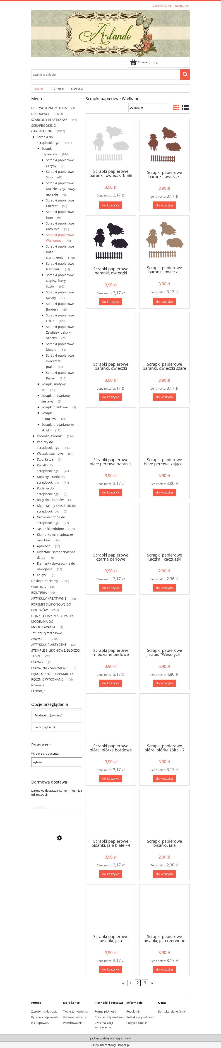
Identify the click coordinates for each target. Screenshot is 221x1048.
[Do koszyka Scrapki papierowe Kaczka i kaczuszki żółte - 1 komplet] (164, 588)
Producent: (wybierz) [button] (48, 715)
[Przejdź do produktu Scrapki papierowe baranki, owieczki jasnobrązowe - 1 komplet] (164, 240)
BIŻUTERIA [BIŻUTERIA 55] (39, 592)
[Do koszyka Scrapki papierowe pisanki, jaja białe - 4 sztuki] (110, 874)
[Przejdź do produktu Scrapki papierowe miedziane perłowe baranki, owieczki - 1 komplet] (111, 622)
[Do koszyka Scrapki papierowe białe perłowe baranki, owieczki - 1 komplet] (110, 492)
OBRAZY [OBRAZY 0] (37, 662)
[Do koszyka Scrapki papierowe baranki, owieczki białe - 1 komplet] (110, 205)
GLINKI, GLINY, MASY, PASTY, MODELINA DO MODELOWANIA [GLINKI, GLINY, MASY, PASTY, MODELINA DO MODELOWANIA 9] (52, 621)
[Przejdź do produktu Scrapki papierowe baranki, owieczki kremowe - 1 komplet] (111, 336)
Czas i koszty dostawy (109, 1017)
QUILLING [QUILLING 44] (38, 587)
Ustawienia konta (74, 1017)
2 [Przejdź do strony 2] (138, 982)
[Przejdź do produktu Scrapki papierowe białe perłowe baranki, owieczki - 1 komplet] (111, 432)
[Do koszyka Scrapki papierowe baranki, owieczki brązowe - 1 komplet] (164, 205)
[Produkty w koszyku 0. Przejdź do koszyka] (144, 62)
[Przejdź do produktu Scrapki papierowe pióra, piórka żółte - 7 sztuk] (164, 718)
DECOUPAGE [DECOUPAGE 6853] (40, 114)
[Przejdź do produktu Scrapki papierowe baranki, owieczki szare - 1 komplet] (164, 336)
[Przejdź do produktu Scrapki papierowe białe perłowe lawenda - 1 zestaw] (56, 859)
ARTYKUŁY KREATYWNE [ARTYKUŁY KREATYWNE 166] (48, 598)
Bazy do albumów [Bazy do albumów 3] (50, 500)
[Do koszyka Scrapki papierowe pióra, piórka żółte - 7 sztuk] (164, 778)
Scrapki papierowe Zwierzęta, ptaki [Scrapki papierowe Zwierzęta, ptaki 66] (60, 361)
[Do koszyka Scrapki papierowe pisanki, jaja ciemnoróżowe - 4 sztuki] (110, 969)
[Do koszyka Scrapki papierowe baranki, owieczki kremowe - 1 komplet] (110, 397)
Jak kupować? (40, 1023)
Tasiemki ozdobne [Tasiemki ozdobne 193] (50, 528)
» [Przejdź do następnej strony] (152, 982)
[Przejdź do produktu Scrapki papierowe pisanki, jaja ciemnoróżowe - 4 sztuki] (111, 908)
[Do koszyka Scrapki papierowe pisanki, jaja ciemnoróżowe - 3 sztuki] (164, 874)
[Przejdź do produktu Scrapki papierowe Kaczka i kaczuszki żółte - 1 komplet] (164, 527)
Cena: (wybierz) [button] (44, 727)
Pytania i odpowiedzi (45, 1017)
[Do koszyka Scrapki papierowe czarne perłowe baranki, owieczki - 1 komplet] (110, 588)
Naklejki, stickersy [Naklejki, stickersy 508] (44, 581)
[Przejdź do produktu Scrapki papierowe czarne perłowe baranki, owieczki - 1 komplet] (111, 527)
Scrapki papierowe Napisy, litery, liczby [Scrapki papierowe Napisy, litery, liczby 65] (60, 280)
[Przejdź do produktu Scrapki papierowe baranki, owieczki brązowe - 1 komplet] (164, 144)
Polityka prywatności (140, 1017)
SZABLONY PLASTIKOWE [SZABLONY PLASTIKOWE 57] (49, 119)
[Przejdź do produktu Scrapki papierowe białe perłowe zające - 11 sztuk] (164, 432)
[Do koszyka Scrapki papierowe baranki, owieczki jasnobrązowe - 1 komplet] (164, 302)
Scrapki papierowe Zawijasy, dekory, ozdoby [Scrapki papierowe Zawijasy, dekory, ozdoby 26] (60, 332)
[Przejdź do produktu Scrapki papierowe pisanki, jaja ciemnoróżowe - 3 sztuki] (164, 813)
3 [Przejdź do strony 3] (145, 982)
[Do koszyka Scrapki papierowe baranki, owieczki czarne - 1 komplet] (110, 302)
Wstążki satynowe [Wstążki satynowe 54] (50, 453)
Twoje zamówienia (75, 1011)
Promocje (38, 691)
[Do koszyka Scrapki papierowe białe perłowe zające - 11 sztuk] (164, 492)
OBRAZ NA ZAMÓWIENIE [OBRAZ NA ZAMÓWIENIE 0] (49, 668)
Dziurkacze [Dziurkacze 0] (45, 459)
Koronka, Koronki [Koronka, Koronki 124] (49, 436)
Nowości (37, 685)
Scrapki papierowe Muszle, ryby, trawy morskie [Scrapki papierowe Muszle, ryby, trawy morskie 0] (60, 188)
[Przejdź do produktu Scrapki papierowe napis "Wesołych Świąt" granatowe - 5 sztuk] (164, 622)
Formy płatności (105, 1011)
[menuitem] (39, 89)
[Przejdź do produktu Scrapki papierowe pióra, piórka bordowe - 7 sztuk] (111, 718)
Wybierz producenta (45, 753)
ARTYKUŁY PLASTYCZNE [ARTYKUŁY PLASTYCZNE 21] (49, 644)
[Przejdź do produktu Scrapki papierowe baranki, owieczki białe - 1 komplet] (111, 143)
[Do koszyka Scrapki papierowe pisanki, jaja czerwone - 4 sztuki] (164, 969)
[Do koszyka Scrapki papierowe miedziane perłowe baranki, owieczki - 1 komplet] (110, 683)
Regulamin (133, 1011)
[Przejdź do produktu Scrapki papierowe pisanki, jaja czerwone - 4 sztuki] (164, 908)
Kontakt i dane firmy (172, 1011)
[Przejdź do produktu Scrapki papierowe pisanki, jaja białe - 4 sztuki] (111, 813)
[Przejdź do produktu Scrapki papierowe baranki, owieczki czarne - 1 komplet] (111, 241)
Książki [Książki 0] (42, 575)
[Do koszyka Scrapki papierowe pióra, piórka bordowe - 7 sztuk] (110, 778)
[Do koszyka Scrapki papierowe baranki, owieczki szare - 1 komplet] (164, 397)
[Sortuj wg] (148, 107)
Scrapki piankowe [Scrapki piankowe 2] (54, 407)
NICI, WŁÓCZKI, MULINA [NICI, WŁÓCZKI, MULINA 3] (49, 108)
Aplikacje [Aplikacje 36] (43, 546)
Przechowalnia (72, 1023)
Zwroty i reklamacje (44, 1011)
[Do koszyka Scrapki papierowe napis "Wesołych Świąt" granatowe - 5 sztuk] (164, 683)
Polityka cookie (136, 1023)
